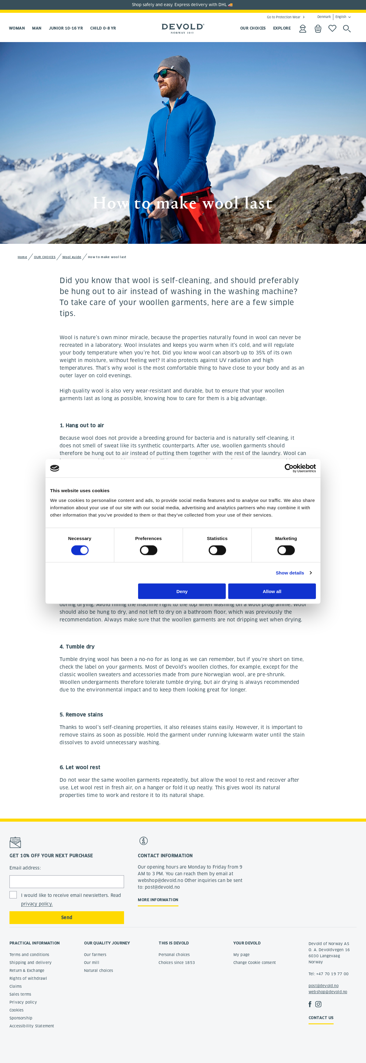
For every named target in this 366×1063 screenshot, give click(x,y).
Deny (182, 591)
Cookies (16, 1010)
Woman (17, 28)
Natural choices (98, 970)
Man (36, 28)
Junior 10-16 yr (66, 28)
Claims (15, 986)
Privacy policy (23, 1002)
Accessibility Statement (31, 1026)
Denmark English (331, 17)
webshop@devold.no (328, 992)
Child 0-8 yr (103, 28)
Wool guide (72, 257)
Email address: (25, 868)
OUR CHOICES (253, 28)
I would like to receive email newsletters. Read (71, 900)
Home (22, 257)
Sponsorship (20, 1018)
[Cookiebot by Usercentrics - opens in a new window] (289, 468)
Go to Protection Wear (283, 17)
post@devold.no (324, 985)
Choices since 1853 (177, 962)
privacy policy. (37, 903)
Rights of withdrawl (28, 978)
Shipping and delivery (30, 962)
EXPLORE (282, 28)
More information (158, 900)
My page (241, 954)
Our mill (91, 962)
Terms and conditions (29, 954)
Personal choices (174, 954)
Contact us (321, 1018)
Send (66, 917)
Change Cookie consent (254, 962)
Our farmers (95, 954)
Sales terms (20, 994)
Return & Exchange (26, 970)
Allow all (272, 591)
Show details (290, 572)
